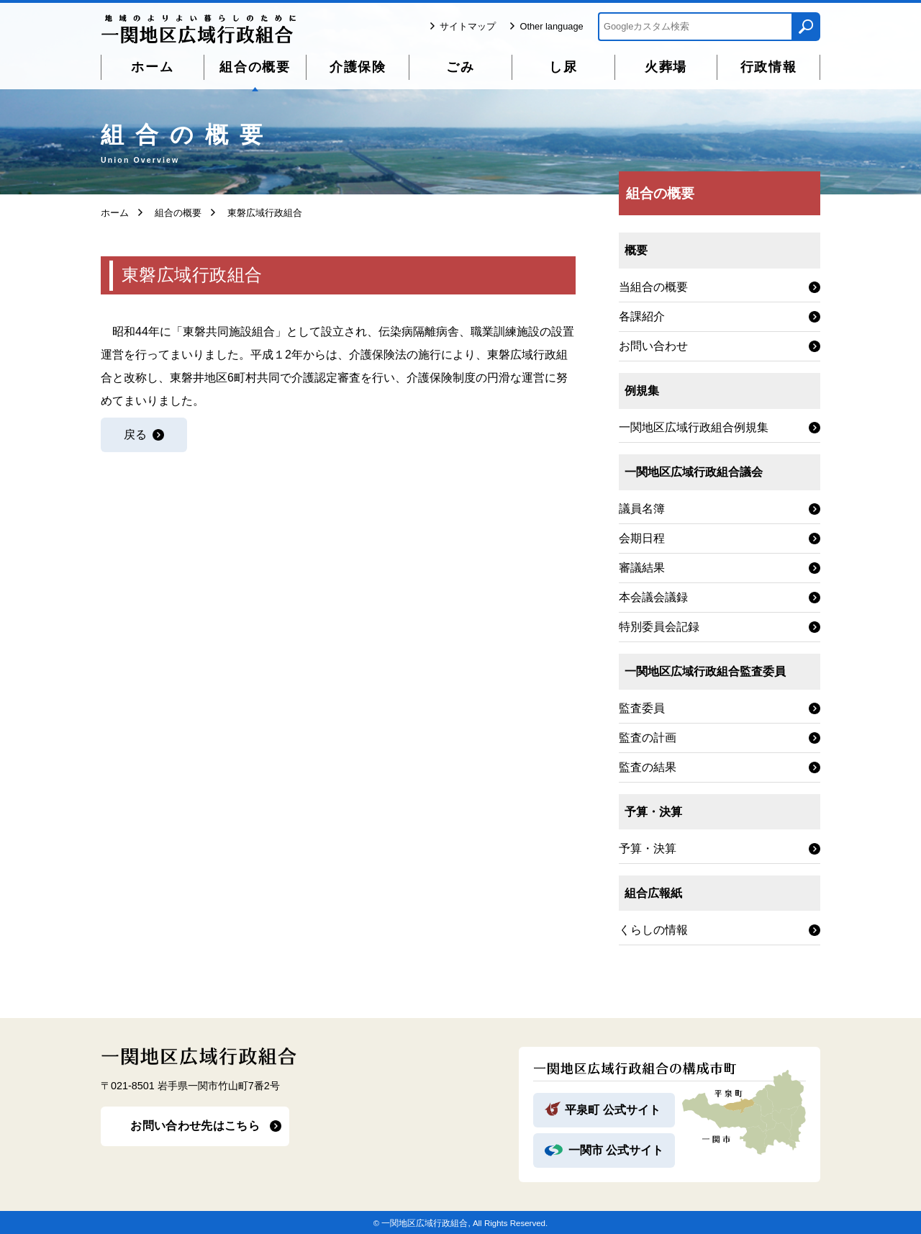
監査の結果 (647, 767)
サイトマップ (468, 26)
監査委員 (642, 708)
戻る (135, 434)
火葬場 (666, 67)
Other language (551, 26)
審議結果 (642, 568)
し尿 (563, 67)
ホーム (152, 67)
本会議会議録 (653, 597)
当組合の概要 (653, 287)
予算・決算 (647, 848)
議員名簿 (642, 509)
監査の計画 (647, 737)
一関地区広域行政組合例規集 (693, 427)
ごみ (460, 67)
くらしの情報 (653, 930)
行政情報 (768, 67)
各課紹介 (642, 316)
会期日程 (642, 538)
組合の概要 (255, 67)
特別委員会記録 (659, 627)
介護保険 (358, 67)
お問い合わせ (653, 346)
